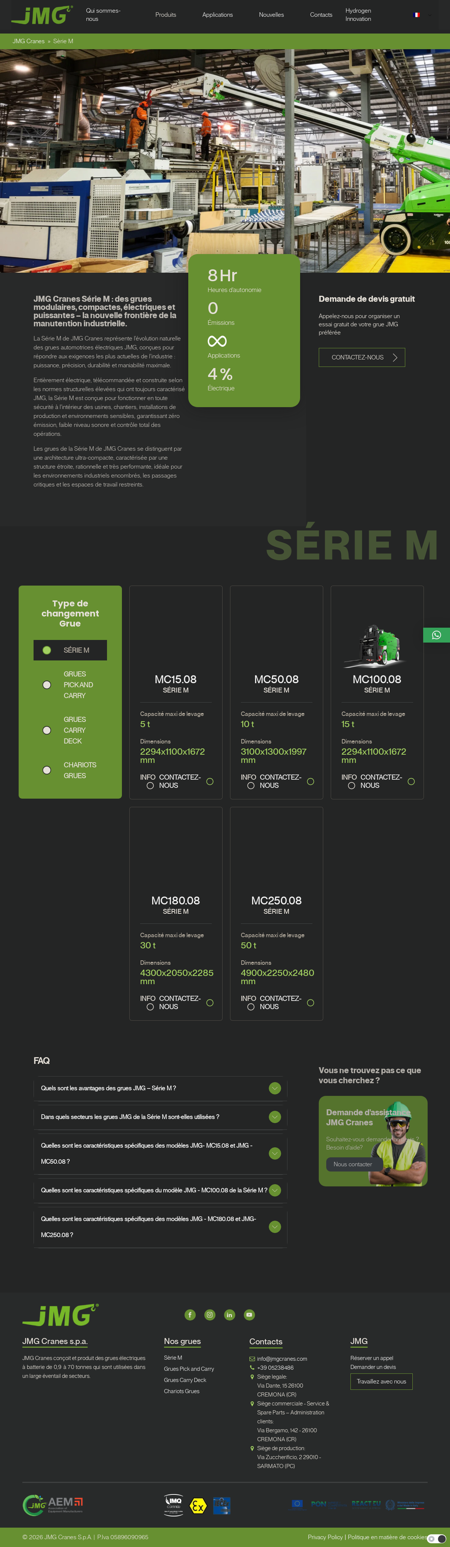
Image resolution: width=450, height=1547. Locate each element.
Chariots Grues (181, 1391)
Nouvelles (271, 14)
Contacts (321, 14)
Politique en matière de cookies (388, 1537)
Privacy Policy (325, 1537)
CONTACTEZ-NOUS (180, 781)
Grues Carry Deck (185, 1380)
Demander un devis (373, 1367)
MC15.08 (176, 679)
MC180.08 (175, 901)
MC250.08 (276, 901)
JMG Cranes (29, 41)
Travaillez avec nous (381, 1381)
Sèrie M (173, 1357)
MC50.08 (276, 679)
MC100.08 (377, 679)
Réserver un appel (371, 1358)
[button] (362, 357)
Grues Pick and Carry (189, 1369)
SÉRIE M (176, 690)
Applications (217, 14)
